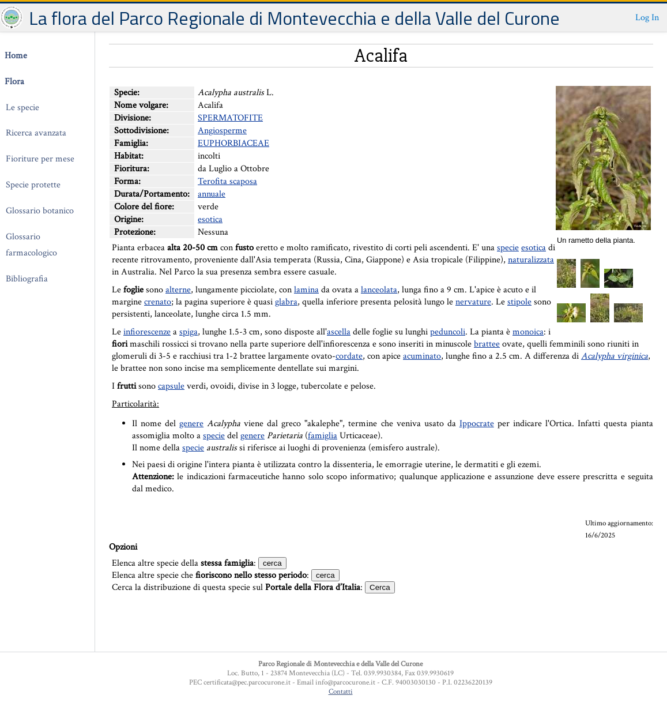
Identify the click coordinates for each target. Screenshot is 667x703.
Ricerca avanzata (36, 133)
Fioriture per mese (40, 159)
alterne (178, 290)
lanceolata (379, 290)
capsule (171, 386)
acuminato (422, 356)
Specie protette (33, 185)
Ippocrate (476, 424)
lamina (306, 290)
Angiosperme (222, 131)
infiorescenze (147, 332)
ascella (339, 332)
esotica (210, 219)
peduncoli (447, 332)
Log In (647, 18)
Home (16, 56)
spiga (188, 332)
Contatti (341, 691)
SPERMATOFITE (230, 118)
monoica (528, 332)
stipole (519, 302)
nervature (473, 302)
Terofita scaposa (227, 181)
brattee (487, 344)
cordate (349, 356)
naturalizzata (531, 260)
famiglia (322, 436)
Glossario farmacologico (31, 245)
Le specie (22, 107)
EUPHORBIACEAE (233, 143)
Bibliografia (27, 279)
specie (508, 248)
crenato (157, 302)
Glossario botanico (40, 211)
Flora (14, 82)
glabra (286, 302)
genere (191, 424)
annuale (211, 194)
